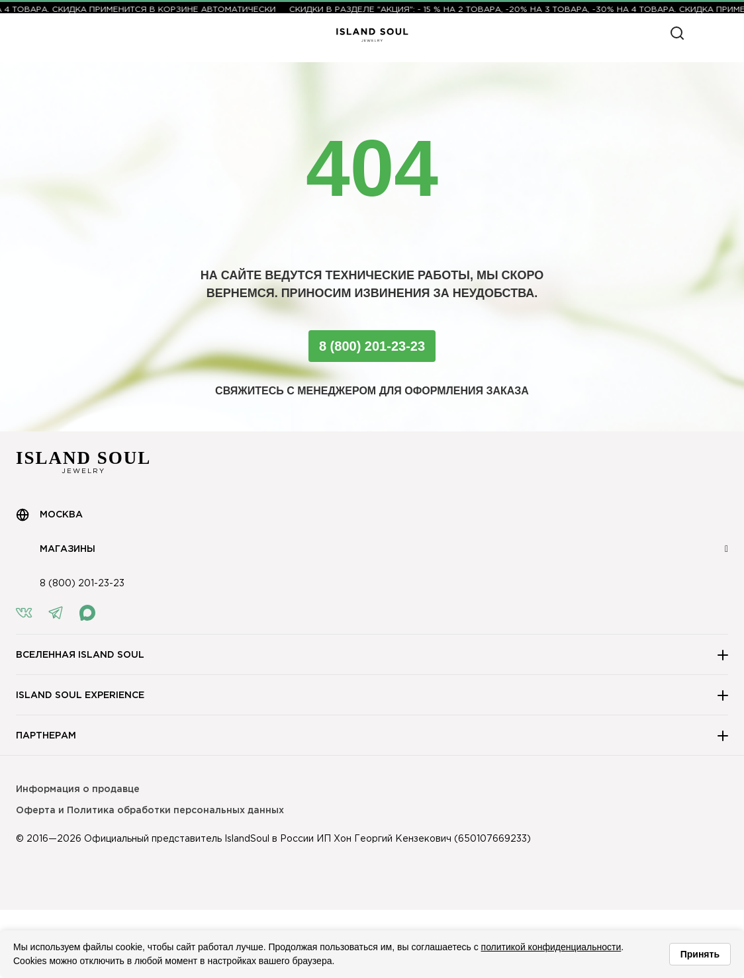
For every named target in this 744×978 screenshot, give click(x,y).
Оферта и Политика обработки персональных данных (150, 811)
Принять (700, 954)
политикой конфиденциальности (551, 947)
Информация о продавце (78, 789)
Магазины (55, 549)
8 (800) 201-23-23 (372, 346)
